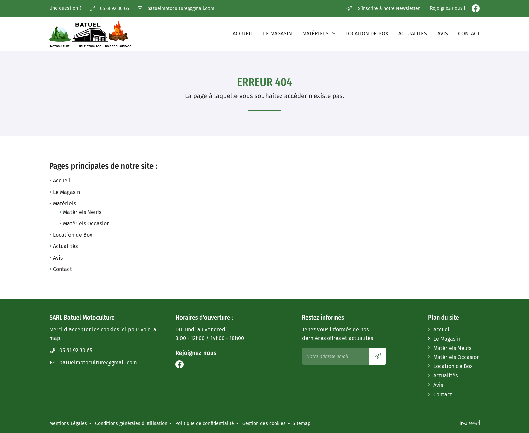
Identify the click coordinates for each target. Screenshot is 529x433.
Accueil (243, 33)
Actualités (412, 33)
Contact (469, 33)
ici (123, 329)
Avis (442, 33)
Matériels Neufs (82, 212)
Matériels (315, 33)
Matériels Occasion (86, 223)
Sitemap (301, 423)
